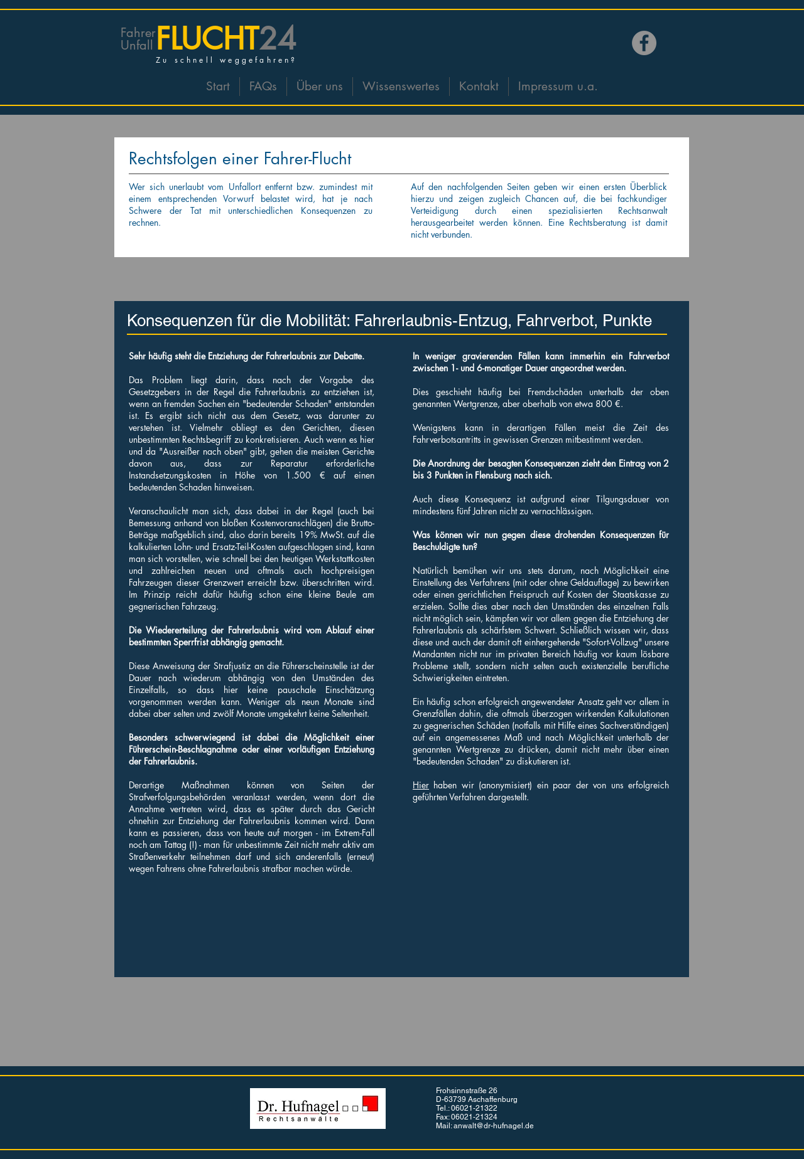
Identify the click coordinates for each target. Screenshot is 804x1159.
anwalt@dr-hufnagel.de (494, 1125)
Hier (421, 785)
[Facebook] (644, 43)
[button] (319, 86)
